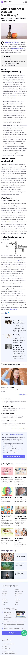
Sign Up (13, 456)
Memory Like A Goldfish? (8, 387)
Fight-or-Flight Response (10, 653)
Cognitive (4, 593)
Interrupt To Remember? (9, 421)
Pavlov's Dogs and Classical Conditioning (14, 61)
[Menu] (26, 2)
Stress (16, 604)
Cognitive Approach (9, 651)
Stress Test (7, 648)
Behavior (17, 589)
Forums (4, 598)
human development (18, 48)
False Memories (7, 399)
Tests (16, 602)
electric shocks (12, 222)
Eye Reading (7, 646)
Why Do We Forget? (8, 406)
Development (18, 593)
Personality (5, 602)
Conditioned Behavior (8, 413)
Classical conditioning (11, 42)
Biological (4, 591)
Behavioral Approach (9, 644)
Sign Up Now (17, 633)
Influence (17, 600)
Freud (16, 598)
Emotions (17, 596)
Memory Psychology (10, 6)
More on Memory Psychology (18, 429)
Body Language (19, 591)
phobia (20, 260)
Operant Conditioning (9, 65)
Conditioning (7, 59)
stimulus (14, 96)
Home (3, 589)
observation (13, 309)
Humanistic (5, 600)
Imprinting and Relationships (11, 63)
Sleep (3, 604)
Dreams (4, 596)
